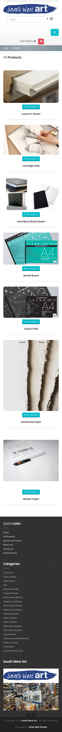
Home (6, 48)
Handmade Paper (31, 421)
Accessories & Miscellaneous (16, 638)
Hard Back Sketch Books (31, 221)
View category (31, 106)
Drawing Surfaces (11, 614)
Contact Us (8, 549)
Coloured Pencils (10, 593)
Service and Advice (12, 541)
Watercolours (9, 581)
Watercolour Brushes (12, 626)
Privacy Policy (10, 553)
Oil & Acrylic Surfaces (12, 605)
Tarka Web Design (38, 727)
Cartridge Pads (31, 165)
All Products (9, 536)
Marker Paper (31, 498)
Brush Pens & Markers (13, 597)
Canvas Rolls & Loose (13, 651)
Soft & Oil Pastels (11, 589)
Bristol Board (31, 275)
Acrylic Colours (10, 577)
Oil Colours (8, 573)
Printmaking (8, 647)
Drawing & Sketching (12, 601)
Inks (5, 585)
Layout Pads (31, 328)
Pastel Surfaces (10, 618)
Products (16, 48)
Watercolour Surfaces (12, 610)
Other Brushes (9, 634)
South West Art (29, 720)
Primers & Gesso (10, 642)
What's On (8, 545)
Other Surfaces (10, 622)
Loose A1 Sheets (31, 113)
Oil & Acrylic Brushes (12, 630)
